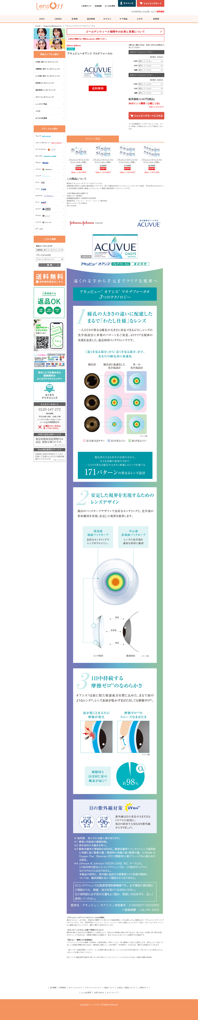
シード (41, 189)
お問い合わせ (99, 993)
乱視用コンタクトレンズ (44, 83)
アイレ (40, 182)
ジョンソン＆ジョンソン (52, 26)
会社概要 (53, 988)
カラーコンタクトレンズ (44, 97)
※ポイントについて (156, 107)
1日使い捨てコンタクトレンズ (46, 62)
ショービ (44, 222)
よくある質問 (86, 993)
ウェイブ (43, 136)
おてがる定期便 (41, 118)
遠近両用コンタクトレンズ (45, 90)
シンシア (43, 176)
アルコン (42, 162)
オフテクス (45, 196)
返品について (109, 988)
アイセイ (43, 215)
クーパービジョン (46, 149)
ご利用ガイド (143, 988)
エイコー (43, 209)
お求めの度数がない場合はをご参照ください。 (88, 39)
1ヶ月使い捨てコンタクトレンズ (47, 76)
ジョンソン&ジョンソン (49, 143)
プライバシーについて (93, 988)
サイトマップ (112, 993)
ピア (39, 229)
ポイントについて (75, 988)
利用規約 (62, 988)
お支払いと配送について (126, 988)
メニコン (44, 169)
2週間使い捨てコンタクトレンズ (47, 69)
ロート (41, 202)
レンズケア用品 (41, 104)
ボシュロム (46, 156)
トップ (37, 26)
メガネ (37, 111)
